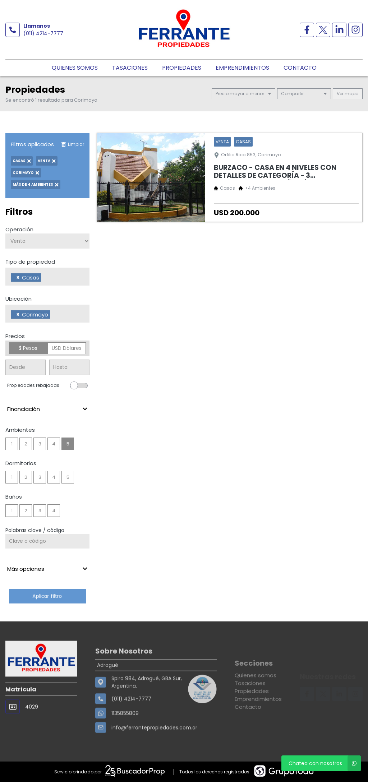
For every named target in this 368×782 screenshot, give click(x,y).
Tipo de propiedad (30, 261)
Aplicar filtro (47, 596)
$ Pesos (28, 348)
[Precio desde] (25, 367)
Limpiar (72, 144)
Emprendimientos (242, 68)
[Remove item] (18, 277)
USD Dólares (67, 348)
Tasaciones (130, 68)
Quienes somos (75, 68)
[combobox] (47, 277)
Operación (19, 229)
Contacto (300, 68)
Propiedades (181, 68)
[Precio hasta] (69, 367)
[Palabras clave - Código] (47, 541)
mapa (348, 94)
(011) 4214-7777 (43, 33)
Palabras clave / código (34, 530)
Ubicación (18, 298)
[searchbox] (45, 278)
